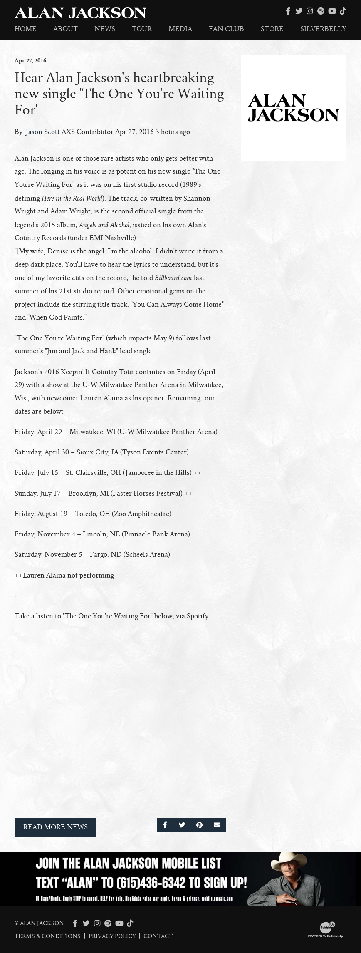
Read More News (55, 827)
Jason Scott (43, 132)
